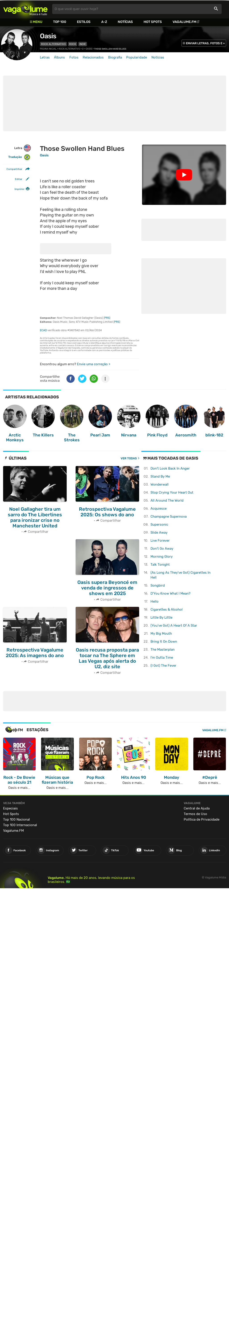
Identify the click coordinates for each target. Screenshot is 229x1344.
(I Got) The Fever (163, 666)
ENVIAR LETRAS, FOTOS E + (205, 43)
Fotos (73, 57)
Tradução (19, 157)
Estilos (84, 22)
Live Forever (160, 541)
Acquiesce (159, 509)
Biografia (115, 57)
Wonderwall (160, 484)
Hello (155, 601)
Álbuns (59, 57)
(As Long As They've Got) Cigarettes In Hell (180, 575)
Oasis (48, 36)
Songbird (158, 585)
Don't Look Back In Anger (170, 468)
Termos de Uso (195, 814)
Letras (45, 57)
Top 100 (59, 22)
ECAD (43, 330)
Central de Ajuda (197, 808)
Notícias (125, 22)
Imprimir (19, 189)
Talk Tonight (160, 565)
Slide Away (159, 533)
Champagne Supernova (169, 517)
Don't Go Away (162, 549)
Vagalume (25, 9)
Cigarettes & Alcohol (167, 609)
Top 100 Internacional (20, 825)
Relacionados (93, 57)
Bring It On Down (164, 642)
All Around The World (167, 500)
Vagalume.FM (184, 22)
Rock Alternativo (53, 44)
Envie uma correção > (93, 364)
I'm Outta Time (162, 658)
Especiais (10, 808)
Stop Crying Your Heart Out (172, 492)
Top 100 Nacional (16, 819)
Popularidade (136, 57)
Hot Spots (153, 22)
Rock (72, 44)
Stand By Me (160, 476)
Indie (82, 44)
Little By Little (161, 617)
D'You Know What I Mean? (170, 593)
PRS (106, 317)
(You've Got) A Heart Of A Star (174, 626)
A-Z (104, 22)
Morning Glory (162, 557)
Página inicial (48, 49)
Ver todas (129, 458)
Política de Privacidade (201, 819)
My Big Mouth (161, 634)
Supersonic (159, 525)
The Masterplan (163, 650)
